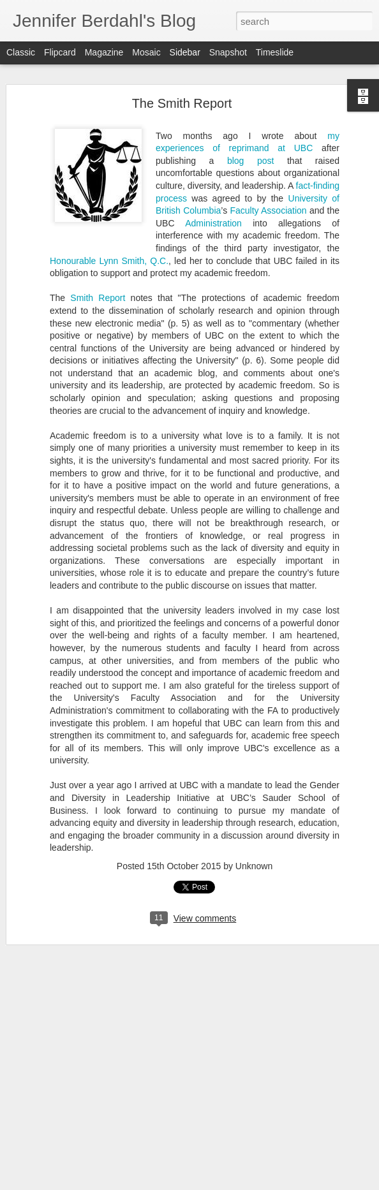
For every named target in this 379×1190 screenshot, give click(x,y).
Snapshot (228, 52)
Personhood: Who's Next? (75, 1168)
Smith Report (97, 277)
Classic (20, 52)
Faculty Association (268, 189)
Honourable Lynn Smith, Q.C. (109, 239)
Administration (213, 201)
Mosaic (146, 52)
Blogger (261, 1183)
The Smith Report (182, 82)
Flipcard (60, 52)
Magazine (104, 52)
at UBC (291, 127)
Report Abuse (298, 1183)
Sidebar (185, 52)
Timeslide (275, 52)
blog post (250, 139)
